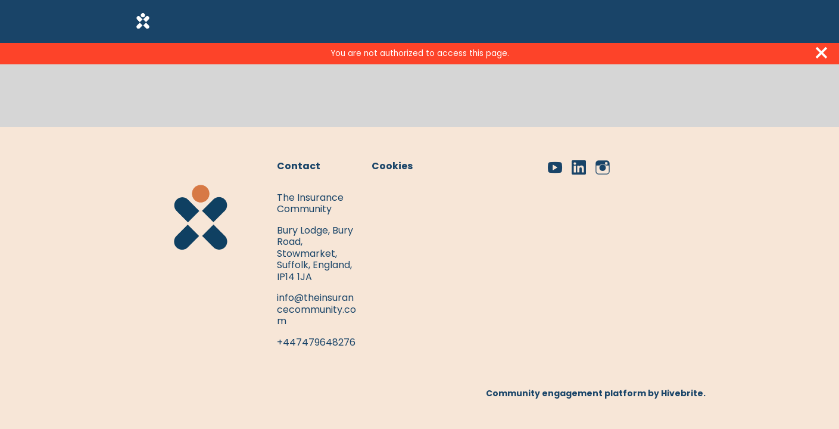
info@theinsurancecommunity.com (316, 309)
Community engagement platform (566, 393)
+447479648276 (316, 342)
